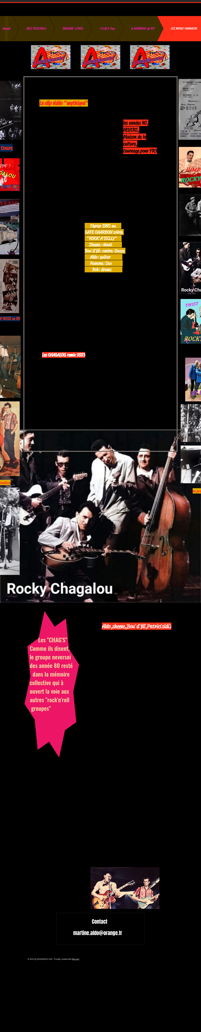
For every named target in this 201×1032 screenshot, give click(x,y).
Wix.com (75, 959)
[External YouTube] (67, 132)
